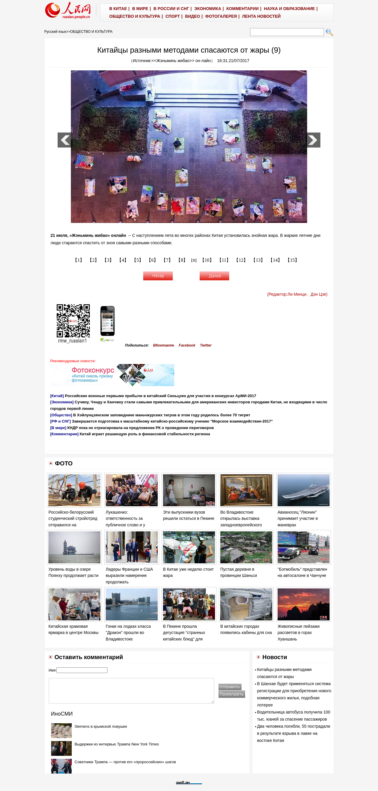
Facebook (187, 345)
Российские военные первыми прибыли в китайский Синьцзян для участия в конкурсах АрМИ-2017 (160, 396)
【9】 (193, 260)
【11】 (224, 260)
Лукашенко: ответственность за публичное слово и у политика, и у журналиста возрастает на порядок (130, 525)
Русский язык (55, 32)
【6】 (152, 260)
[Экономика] (62, 402)
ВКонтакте (163, 345)
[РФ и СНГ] (60, 421)
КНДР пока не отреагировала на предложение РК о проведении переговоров (140, 428)
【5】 (138, 260)
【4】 (123, 260)
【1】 (78, 260)
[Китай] (57, 396)
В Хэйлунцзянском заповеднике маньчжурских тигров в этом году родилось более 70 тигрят (161, 415)
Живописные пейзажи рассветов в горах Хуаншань (299, 632)
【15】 (292, 260)
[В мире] (58, 428)
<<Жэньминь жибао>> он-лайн (181, 60)
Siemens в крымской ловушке (101, 726)
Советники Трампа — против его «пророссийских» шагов (125, 762)
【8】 (182, 260)
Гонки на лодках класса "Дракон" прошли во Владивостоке (128, 632)
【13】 (258, 260)
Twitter (205, 345)
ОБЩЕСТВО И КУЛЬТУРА (91, 32)
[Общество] (61, 415)
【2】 (93, 260)
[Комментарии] (64, 434)
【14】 (275, 260)
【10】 (207, 260)
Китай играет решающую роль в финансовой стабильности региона (145, 434)
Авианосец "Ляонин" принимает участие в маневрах (298, 518)
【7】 (167, 260)
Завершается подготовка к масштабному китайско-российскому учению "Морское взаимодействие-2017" (172, 421)
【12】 (241, 260)
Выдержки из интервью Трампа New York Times (117, 744)
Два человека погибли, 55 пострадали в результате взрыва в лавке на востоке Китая (293, 733)
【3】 (108, 260)
